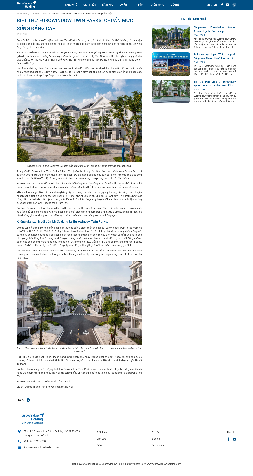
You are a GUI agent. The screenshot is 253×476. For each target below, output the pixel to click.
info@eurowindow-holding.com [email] (41, 447)
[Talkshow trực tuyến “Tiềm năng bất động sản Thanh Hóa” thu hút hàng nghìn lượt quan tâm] (171, 75)
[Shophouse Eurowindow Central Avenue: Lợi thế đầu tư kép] (171, 47)
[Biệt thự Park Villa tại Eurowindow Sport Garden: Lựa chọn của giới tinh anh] (171, 102)
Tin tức (156, 432)
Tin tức (138, 4)
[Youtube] (227, 4)
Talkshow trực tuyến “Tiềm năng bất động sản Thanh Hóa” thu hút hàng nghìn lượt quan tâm (215, 58)
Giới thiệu (89, 4)
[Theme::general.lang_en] (215, 5)
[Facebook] (222, 4)
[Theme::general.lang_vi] (208, 5)
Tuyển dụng (156, 4)
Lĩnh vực (107, 4)
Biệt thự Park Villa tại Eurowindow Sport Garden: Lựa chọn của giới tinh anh (215, 85)
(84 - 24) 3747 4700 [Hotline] (35, 441)
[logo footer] (33, 423)
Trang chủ (70, 4)
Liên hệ (174, 4)
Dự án (123, 4)
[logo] (26, 5)
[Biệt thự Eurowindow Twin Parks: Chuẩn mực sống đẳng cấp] (28, 400)
